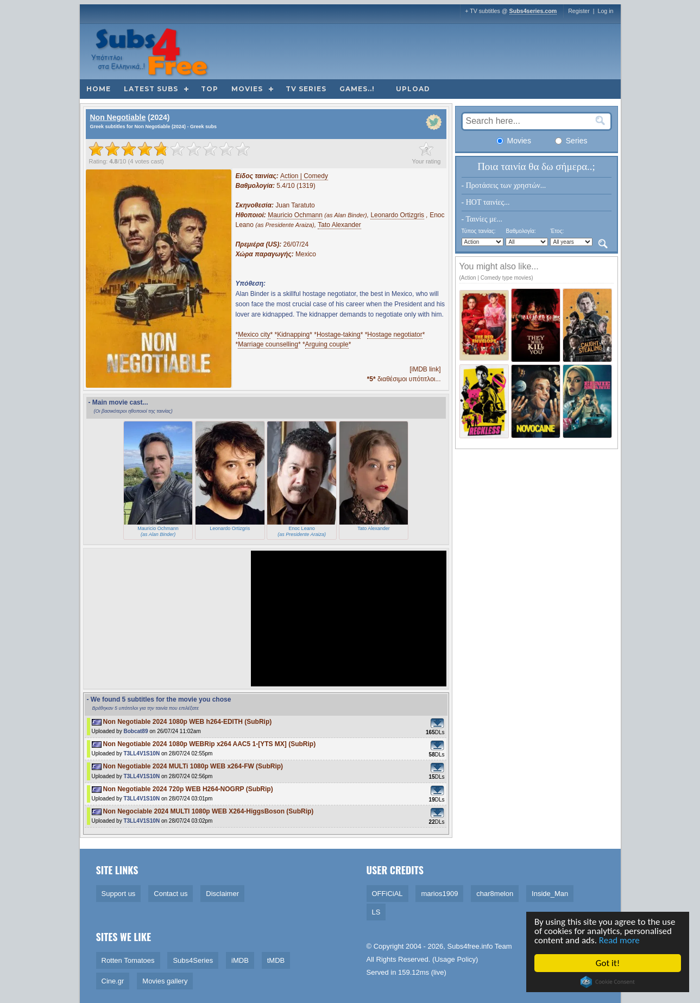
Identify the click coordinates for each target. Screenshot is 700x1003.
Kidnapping (293, 334)
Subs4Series (193, 960)
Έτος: (557, 231)
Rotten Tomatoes (128, 960)
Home (98, 89)
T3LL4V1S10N (141, 753)
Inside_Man (550, 894)
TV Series (306, 89)
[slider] (169, 148)
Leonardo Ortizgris (397, 215)
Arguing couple (327, 344)
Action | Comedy (304, 176)
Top (209, 89)
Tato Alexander (339, 225)
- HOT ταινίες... (486, 202)
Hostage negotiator (394, 334)
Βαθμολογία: (520, 231)
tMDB (276, 960)
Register (579, 11)
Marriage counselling (268, 344)
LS (376, 912)
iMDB (240, 960)
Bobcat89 (135, 731)
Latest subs (151, 89)
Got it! (608, 963)
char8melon (494, 894)
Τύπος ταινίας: (479, 231)
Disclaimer (222, 894)
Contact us (170, 894)
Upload (413, 89)
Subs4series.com (533, 11)
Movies (247, 89)
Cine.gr (113, 981)
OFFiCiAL (387, 894)
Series (571, 140)
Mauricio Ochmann (295, 215)
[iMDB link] (424, 369)
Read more (620, 940)
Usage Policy (455, 959)
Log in (605, 11)
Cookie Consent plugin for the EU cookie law (608, 982)
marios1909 (439, 894)
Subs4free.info (470, 946)
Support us (119, 894)
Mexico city (254, 334)
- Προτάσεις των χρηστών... (504, 185)
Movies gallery (164, 981)
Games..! (357, 89)
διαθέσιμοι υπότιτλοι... (404, 379)
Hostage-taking (339, 334)
